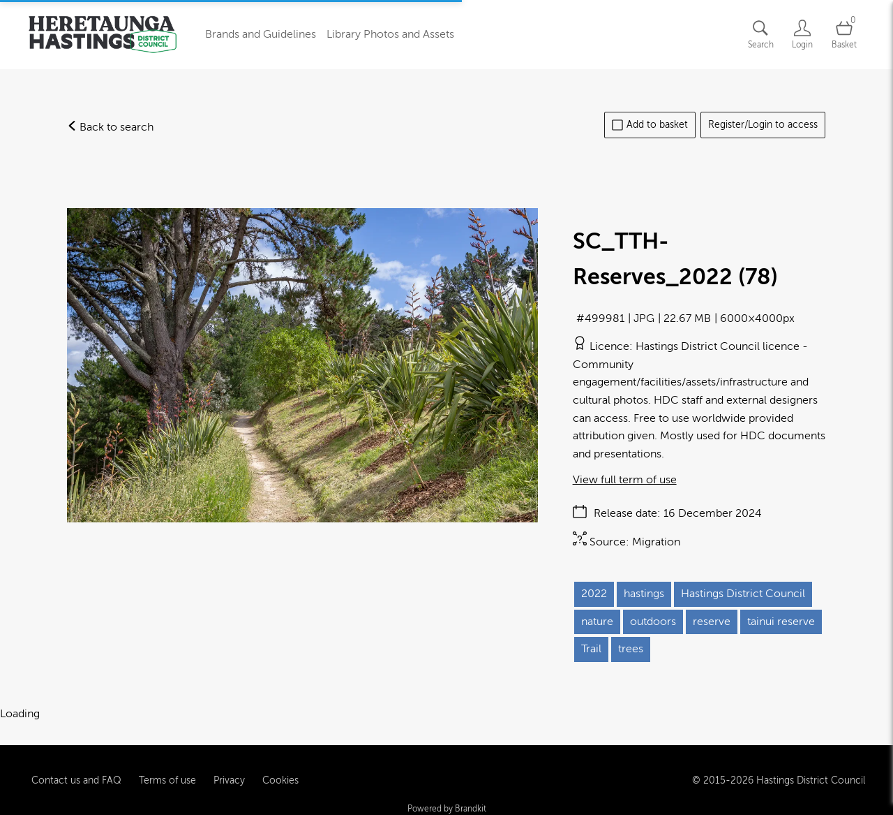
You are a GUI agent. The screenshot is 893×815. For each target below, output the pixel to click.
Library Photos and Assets (390, 34)
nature (597, 621)
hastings (644, 593)
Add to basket (650, 125)
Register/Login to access (763, 124)
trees (630, 649)
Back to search (110, 127)
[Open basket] (844, 34)
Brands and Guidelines (260, 34)
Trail (591, 649)
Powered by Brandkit (446, 794)
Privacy (229, 765)
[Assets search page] (760, 34)
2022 (594, 593)
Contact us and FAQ (76, 765)
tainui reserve (781, 621)
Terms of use (167, 765)
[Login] (802, 34)
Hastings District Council (743, 593)
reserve (711, 621)
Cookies (280, 765)
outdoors (653, 621)
